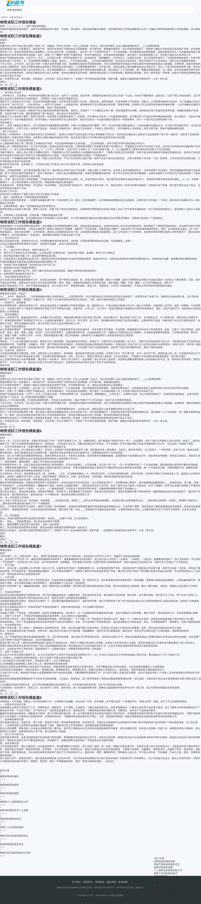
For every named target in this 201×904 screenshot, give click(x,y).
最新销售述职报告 (9, 776)
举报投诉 (99, 882)
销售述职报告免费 (163, 867)
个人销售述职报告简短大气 (168, 870)
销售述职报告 (14, 10)
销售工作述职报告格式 (165, 873)
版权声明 (111, 882)
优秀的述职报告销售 (164, 861)
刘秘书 (4, 17)
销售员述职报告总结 (164, 897)
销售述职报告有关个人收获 (14, 810)
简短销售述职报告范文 (12, 844)
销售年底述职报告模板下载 (168, 894)
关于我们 (76, 882)
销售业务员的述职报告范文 (14, 835)
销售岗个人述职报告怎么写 (14, 801)
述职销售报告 (161, 876)
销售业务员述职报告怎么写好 (15, 852)
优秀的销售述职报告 (164, 879)
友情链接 (123, 882)
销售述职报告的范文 (10, 818)
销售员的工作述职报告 (165, 891)
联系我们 (88, 882)
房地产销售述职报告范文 (167, 864)
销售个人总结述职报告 (12, 827)
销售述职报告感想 (9, 793)
